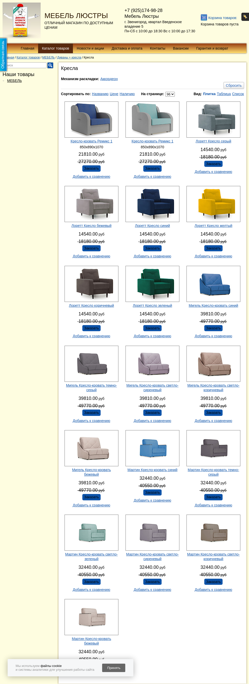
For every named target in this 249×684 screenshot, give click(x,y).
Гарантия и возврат (212, 48)
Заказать (91, 168)
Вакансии (181, 48)
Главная (27, 48)
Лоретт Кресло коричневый (91, 305)
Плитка (209, 94)
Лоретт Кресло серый (213, 141)
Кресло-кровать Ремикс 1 (91, 141)
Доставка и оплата (127, 48)
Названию (100, 94)
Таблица (224, 94)
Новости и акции (90, 48)
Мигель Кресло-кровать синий (213, 305)
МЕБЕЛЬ (14, 81)
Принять (113, 668)
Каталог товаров (55, 48)
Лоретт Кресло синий (152, 226)
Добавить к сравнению (91, 176)
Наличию (127, 94)
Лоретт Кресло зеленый (152, 305)
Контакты (157, 48)
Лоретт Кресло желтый (213, 226)
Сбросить (234, 85)
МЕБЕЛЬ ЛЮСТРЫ (76, 16)
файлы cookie (50, 666)
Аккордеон (109, 79)
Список (238, 94)
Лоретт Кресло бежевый (91, 226)
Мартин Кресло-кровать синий (153, 470)
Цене (114, 94)
